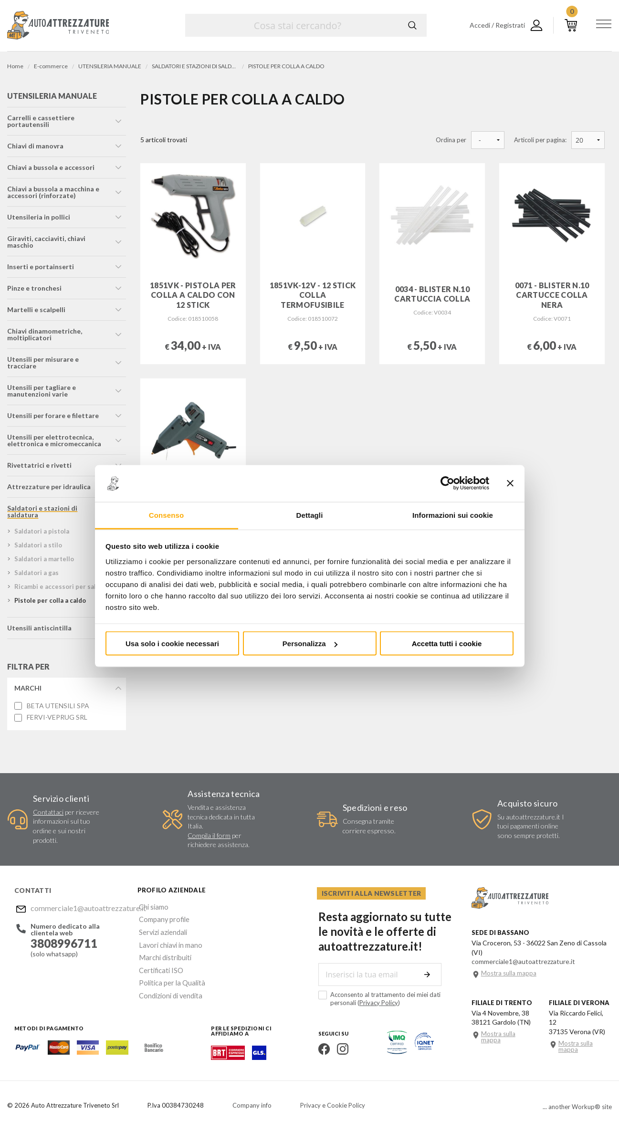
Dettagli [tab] (309, 515)
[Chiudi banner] (510, 483)
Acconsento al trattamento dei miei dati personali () (378, 999)
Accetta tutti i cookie (447, 643)
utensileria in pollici (38, 218)
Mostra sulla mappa (508, 974)
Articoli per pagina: (540, 140)
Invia (428, 975)
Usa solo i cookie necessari (172, 643)
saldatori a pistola (41, 532)
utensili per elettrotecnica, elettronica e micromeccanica (54, 441)
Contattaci (48, 813)
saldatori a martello (44, 560)
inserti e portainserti (40, 267)
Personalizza (310, 643)
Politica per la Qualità (168, 976)
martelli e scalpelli (36, 310)
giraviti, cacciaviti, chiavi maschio (46, 242)
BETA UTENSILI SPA (58, 707)
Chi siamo (151, 907)
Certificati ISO (159, 964)
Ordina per (451, 140)
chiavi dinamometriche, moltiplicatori (44, 335)
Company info (252, 1106)
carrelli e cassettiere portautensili (40, 122)
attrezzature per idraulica (49, 487)
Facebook (322, 1049)
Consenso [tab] (166, 515)
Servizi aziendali (160, 930)
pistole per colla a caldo (50, 601)
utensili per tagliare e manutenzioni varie (41, 391)
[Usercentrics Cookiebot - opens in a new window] (447, 483)
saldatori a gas (36, 573)
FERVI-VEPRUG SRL (57, 718)
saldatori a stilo (38, 546)
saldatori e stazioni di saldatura (42, 512)
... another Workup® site (577, 1107)
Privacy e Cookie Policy (332, 1106)
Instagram (341, 1049)
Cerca (412, 25)
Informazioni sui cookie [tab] (452, 515)
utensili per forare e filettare (53, 416)
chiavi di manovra (35, 147)
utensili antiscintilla (39, 629)
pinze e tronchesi (34, 289)
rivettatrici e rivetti (39, 466)
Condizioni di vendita (168, 987)
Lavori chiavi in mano (167, 941)
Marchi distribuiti (162, 953)
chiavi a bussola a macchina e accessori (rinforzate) (53, 193)
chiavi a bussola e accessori (50, 168)
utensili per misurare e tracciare (43, 363)
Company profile (161, 918)
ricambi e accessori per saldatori (64, 587)
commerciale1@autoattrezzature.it (76, 908)
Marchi (28, 689)
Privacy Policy (377, 1003)
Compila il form (209, 836)
